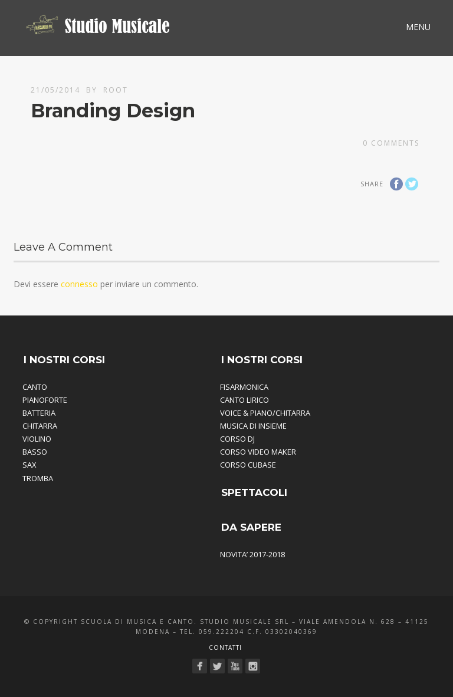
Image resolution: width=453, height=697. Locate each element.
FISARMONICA (244, 387)
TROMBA (37, 478)
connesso (79, 284)
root (115, 90)
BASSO (34, 451)
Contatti (225, 647)
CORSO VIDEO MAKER (258, 451)
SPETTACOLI (254, 492)
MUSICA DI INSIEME (253, 425)
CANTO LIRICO (244, 399)
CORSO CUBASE (248, 464)
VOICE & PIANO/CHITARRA (265, 412)
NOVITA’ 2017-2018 (252, 554)
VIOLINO (36, 438)
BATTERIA (38, 412)
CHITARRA (39, 425)
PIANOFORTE (44, 399)
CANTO (34, 387)
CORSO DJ (237, 438)
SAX (29, 464)
